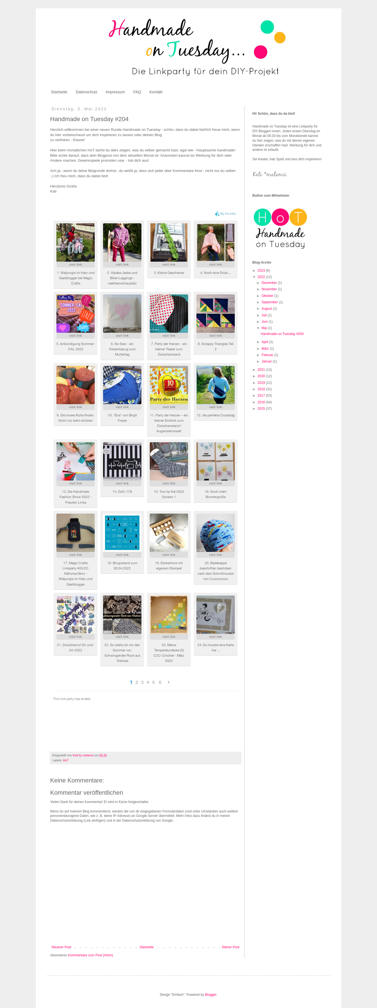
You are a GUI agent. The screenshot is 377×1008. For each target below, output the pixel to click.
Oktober (267, 296)
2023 (262, 270)
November (269, 289)
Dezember (269, 283)
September (270, 302)
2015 (262, 409)
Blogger (210, 995)
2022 (262, 277)
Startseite (59, 92)
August (267, 309)
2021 (262, 370)
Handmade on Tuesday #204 (282, 334)
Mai (264, 328)
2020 (262, 376)
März (265, 349)
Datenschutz (87, 92)
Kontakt (156, 92)
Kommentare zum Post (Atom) (90, 955)
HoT (65, 760)
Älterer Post (230, 947)
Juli (264, 315)
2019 (262, 383)
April (265, 342)
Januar (267, 361)
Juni (264, 322)
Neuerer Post (61, 947)
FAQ (137, 92)
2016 (262, 402)
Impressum (115, 92)
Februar (267, 355)
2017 (262, 395)
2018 (262, 389)
